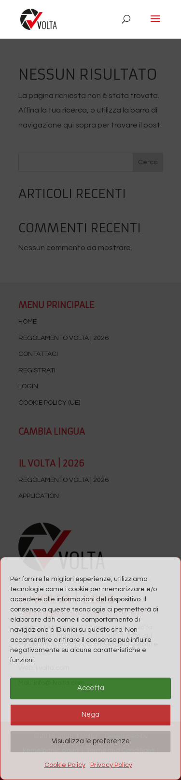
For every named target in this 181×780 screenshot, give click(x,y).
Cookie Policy (64, 765)
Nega (90, 714)
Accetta (90, 688)
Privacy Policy (111, 765)
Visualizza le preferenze (91, 741)
